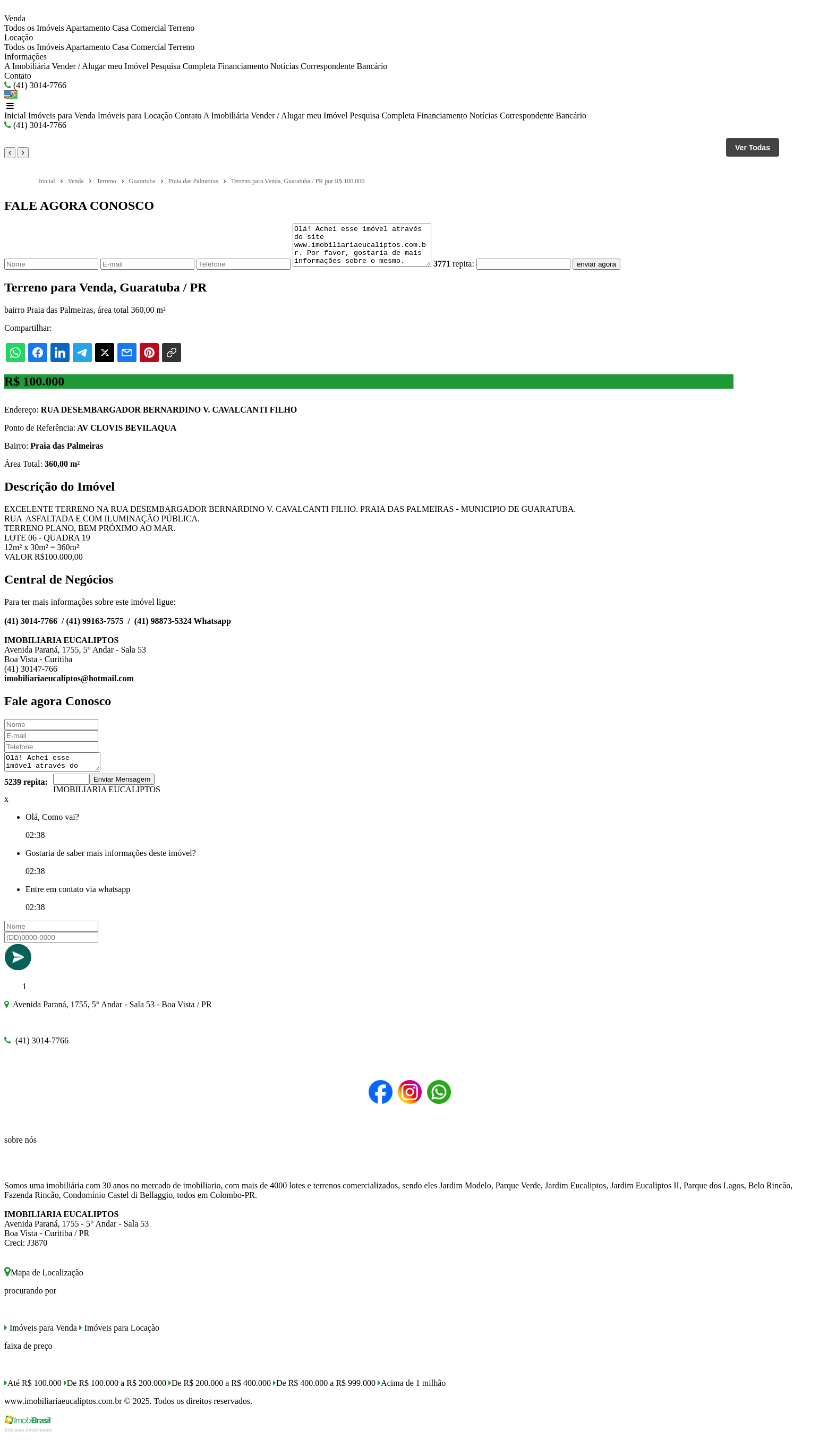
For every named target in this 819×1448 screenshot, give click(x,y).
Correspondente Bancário (344, 66)
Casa (120, 27)
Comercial (148, 27)
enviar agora (612, 272)
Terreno (181, 27)
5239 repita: (26, 793)
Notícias (284, 66)
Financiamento (243, 66)
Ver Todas (752, 147)
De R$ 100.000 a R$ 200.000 (115, 1394)
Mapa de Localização (43, 1283)
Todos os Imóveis (34, 27)
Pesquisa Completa (183, 66)
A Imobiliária (27, 66)
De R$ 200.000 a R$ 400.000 (219, 1394)
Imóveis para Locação (135, 115)
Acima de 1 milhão (412, 1394)
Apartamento (88, 27)
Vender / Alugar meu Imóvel (100, 66)
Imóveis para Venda (62, 115)
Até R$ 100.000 (33, 1394)
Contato (17, 75)
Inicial (15, 115)
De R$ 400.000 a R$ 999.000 (324, 1394)
